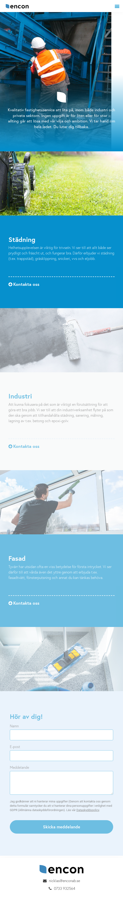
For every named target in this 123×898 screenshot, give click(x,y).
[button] (23, 284)
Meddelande (19, 767)
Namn (14, 726)
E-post (15, 746)
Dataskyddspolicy (87, 810)
